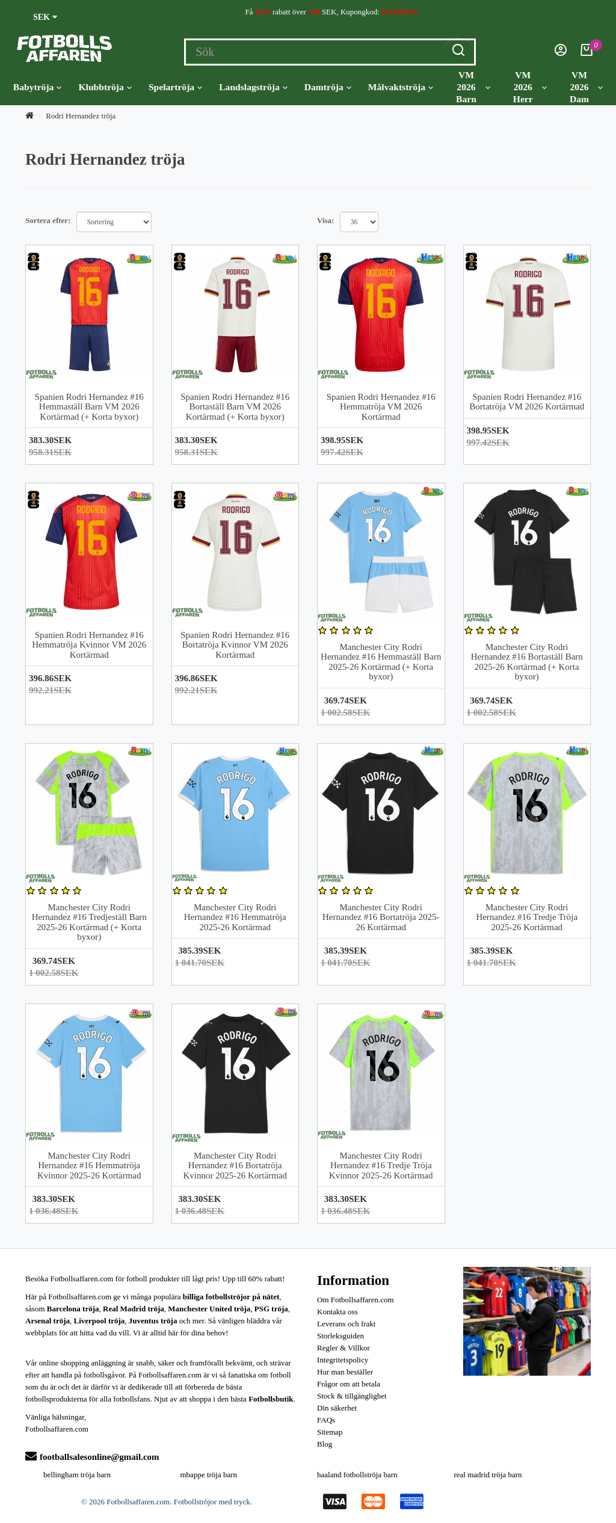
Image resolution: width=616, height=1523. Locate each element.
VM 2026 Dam (586, 87)
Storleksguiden (340, 1335)
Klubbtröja (104, 87)
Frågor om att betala (348, 1383)
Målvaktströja (400, 87)
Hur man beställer (345, 1371)
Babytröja (37, 87)
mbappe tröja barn (209, 1474)
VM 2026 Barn (473, 87)
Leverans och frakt (346, 1323)
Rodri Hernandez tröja (81, 115)
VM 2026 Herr (530, 87)
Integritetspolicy (342, 1359)
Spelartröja (175, 87)
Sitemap (330, 1431)
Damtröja (327, 87)
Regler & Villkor (343, 1347)
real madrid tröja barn (488, 1474)
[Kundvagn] (587, 53)
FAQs (326, 1419)
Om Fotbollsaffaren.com (355, 1299)
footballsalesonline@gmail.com (92, 1457)
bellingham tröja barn (77, 1474)
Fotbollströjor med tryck (212, 1501)
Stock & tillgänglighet (352, 1395)
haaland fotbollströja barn (357, 1474)
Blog (324, 1443)
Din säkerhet (337, 1407)
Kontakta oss (337, 1311)
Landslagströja (253, 87)
